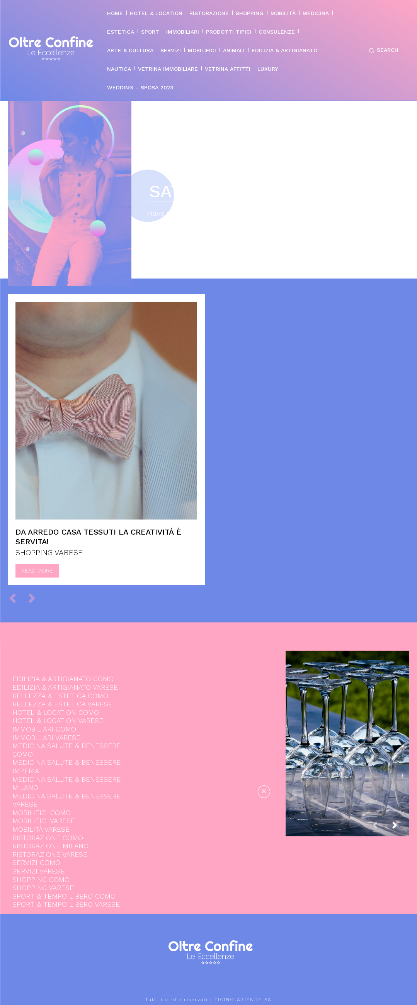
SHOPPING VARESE (49, 552)
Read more (37, 570)
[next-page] (400, 827)
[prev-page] (16, 598)
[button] (382, 50)
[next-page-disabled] (35, 598)
